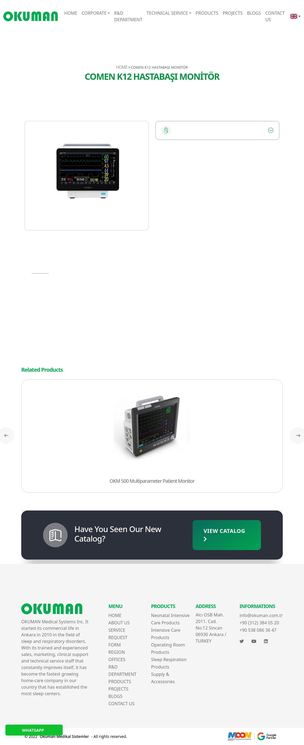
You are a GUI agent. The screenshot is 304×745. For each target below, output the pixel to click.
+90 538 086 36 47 (257, 630)
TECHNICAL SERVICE (167, 13)
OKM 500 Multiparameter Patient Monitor (152, 481)
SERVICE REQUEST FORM (117, 637)
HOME (70, 13)
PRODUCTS (207, 13)
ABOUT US (119, 623)
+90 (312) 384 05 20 (259, 623)
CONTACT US (275, 16)
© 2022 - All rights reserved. (76, 736)
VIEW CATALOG (224, 534)
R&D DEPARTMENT (128, 16)
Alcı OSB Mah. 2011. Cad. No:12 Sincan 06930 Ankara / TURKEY (211, 628)
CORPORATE (94, 13)
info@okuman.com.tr (261, 615)
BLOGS (254, 13)
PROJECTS (232, 13)
